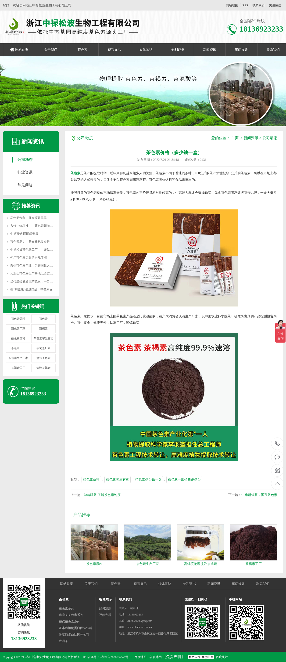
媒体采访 (146, 49)
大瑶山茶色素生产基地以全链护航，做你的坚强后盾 (45, 273)
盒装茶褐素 (43, 367)
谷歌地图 (156, 657)
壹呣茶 (63, 641)
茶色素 (82, 49)
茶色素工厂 (18, 348)
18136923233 (277, 443)
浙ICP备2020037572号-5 (115, 657)
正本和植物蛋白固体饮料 (75, 628)
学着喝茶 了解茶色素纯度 (102, 495)
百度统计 (222, 657)
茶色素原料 (18, 318)
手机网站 (235, 599)
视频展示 (114, 49)
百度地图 (140, 657)
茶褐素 (43, 328)
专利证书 (177, 49)
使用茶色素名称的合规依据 (28, 257)
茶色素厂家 (18, 328)
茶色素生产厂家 (18, 358)
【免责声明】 (173, 657)
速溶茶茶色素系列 (71, 615)
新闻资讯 (209, 49)
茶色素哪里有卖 (43, 338)
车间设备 (241, 49)
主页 (235, 138)
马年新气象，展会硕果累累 (28, 218)
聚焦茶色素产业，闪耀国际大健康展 (34, 265)
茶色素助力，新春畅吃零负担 (30, 241)
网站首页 (21, 49)
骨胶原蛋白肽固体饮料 (74, 634)
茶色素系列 (66, 608)
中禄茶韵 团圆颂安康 (24, 233)
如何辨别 (105, 608)
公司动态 (25, 160)
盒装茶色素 (43, 358)
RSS (245, 5)
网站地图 (232, 5)
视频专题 (105, 615)
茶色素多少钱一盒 (148, 479)
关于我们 (50, 49)
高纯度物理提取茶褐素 (200, 564)
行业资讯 (25, 172)
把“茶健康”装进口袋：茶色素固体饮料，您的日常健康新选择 (51, 289)
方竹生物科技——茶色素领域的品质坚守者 (39, 226)
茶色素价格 (18, 338)
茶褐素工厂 (18, 367)
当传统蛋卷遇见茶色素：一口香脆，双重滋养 (40, 281)
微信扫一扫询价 (196, 599)
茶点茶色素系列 (69, 621)
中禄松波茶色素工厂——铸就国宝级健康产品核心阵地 (46, 249)
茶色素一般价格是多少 (184, 479)
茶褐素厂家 (43, 348)
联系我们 (258, 5)
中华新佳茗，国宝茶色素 (259, 495)
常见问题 (25, 185)
